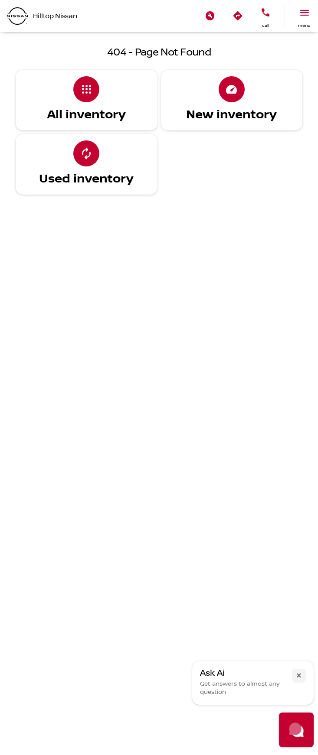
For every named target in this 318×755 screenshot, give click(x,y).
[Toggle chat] (296, 730)
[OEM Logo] (17, 16)
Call (265, 25)
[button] (210, 16)
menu (304, 25)
